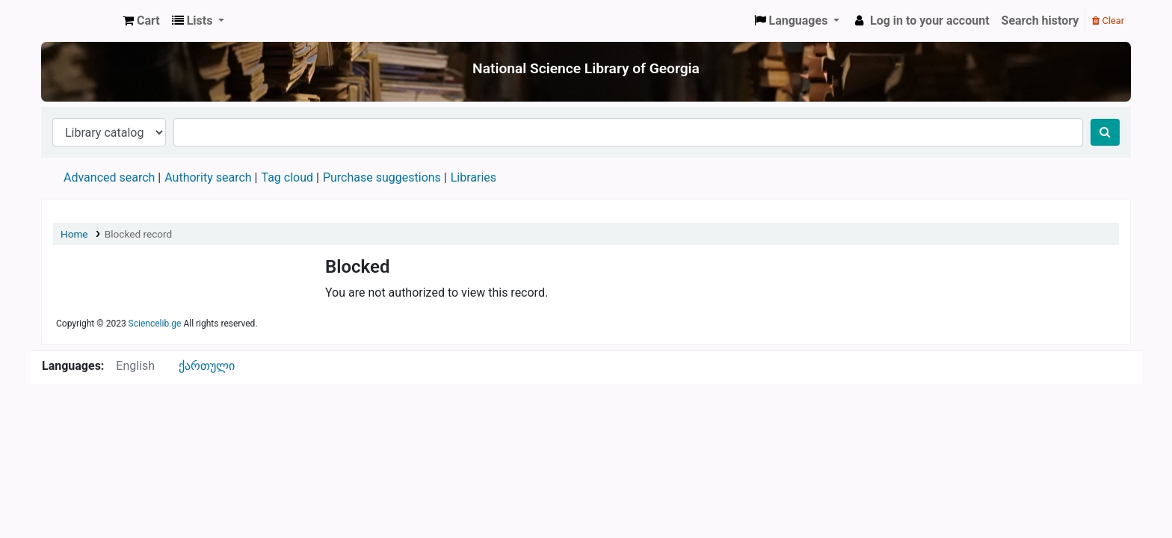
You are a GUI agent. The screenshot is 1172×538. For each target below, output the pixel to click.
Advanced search (109, 177)
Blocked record (138, 234)
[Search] (1105, 132)
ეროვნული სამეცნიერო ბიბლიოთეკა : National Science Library (79, 21)
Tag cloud (287, 177)
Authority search (207, 177)
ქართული (207, 366)
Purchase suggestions (382, 177)
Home (74, 234)
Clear (1108, 20)
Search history (1040, 20)
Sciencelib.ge (155, 323)
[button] (141, 21)
